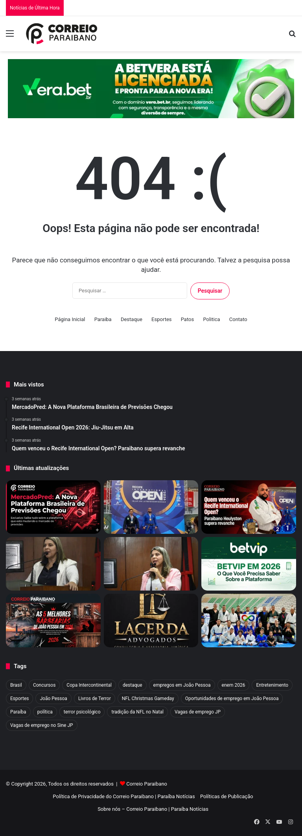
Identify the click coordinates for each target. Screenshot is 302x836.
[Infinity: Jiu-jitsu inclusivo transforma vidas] (248, 620)
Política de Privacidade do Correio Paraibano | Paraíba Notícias (124, 796)
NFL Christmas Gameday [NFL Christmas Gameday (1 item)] (148, 698)
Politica (211, 319)
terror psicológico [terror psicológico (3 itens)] (82, 712)
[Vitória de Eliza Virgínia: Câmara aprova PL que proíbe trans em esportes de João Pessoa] (151, 564)
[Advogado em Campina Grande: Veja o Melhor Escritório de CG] (151, 620)
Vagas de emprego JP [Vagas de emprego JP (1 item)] (198, 712)
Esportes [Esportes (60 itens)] (19, 698)
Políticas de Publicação (226, 796)
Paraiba (103, 319)
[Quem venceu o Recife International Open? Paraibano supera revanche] (248, 507)
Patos (187, 319)
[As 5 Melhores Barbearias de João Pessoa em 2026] (53, 620)
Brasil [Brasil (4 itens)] (16, 685)
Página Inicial (70, 319)
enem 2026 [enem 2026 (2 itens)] (233, 685)
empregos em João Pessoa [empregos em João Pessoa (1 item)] (182, 685)
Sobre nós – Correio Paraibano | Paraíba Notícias (153, 809)
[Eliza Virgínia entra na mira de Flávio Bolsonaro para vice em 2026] (53, 564)
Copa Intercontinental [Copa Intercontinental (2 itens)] (89, 685)
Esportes (161, 319)
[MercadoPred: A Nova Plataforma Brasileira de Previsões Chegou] (53, 507)
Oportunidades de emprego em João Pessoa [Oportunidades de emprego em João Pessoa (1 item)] (232, 698)
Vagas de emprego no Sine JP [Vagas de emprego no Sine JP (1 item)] (41, 725)
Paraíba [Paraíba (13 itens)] (18, 712)
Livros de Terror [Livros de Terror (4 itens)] (94, 698)
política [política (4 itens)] (45, 712)
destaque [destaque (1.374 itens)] (132, 685)
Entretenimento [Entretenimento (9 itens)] (272, 685)
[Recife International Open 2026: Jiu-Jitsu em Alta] (151, 507)
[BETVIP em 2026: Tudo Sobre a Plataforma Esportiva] (248, 564)
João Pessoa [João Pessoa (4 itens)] (53, 698)
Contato (238, 319)
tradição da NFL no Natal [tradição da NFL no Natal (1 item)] (137, 712)
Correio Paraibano (146, 784)
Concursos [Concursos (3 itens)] (44, 685)
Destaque (131, 319)
